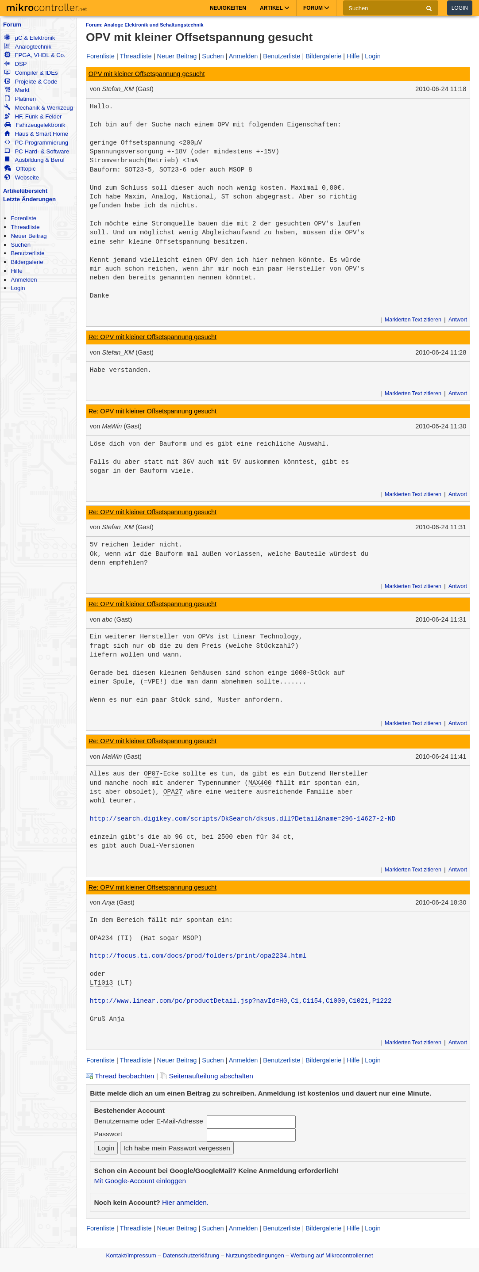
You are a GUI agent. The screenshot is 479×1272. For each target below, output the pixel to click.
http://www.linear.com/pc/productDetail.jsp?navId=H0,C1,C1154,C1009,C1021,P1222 (241, 1001)
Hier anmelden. (185, 1202)
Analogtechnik (27, 46)
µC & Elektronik (29, 37)
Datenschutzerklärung (190, 1255)
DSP (15, 64)
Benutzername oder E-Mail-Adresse (148, 1121)
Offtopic (19, 168)
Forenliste (23, 218)
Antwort (457, 320)
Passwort (108, 1134)
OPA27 (173, 791)
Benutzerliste (27, 253)
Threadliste (25, 227)
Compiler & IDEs (31, 72)
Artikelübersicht (25, 190)
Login (460, 8)
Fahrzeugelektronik (34, 125)
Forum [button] (316, 8)
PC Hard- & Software (36, 151)
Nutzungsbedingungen (255, 1255)
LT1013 (101, 982)
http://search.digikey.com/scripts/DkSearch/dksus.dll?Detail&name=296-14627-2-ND (242, 818)
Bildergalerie (27, 262)
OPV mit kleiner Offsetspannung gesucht (147, 73)
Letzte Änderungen (29, 199)
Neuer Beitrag (28, 236)
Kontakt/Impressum (131, 1255)
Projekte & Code (30, 81)
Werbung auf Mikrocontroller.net (331, 1255)
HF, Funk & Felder (33, 116)
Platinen (20, 98)
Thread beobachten (120, 1076)
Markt (16, 90)
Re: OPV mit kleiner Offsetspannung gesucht (153, 336)
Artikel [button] (275, 8)
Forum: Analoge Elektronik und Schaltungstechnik (144, 24)
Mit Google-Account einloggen (140, 1180)
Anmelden (24, 279)
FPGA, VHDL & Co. (34, 55)
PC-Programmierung (36, 142)
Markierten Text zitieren (413, 320)
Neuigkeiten (228, 8)
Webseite (21, 177)
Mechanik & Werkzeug (38, 107)
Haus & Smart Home (36, 133)
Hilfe (16, 270)
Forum (12, 24)
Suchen (21, 244)
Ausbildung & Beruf (34, 160)
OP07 (151, 773)
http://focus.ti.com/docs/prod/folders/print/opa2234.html (198, 955)
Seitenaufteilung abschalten (206, 1076)
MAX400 (259, 783)
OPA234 (101, 938)
